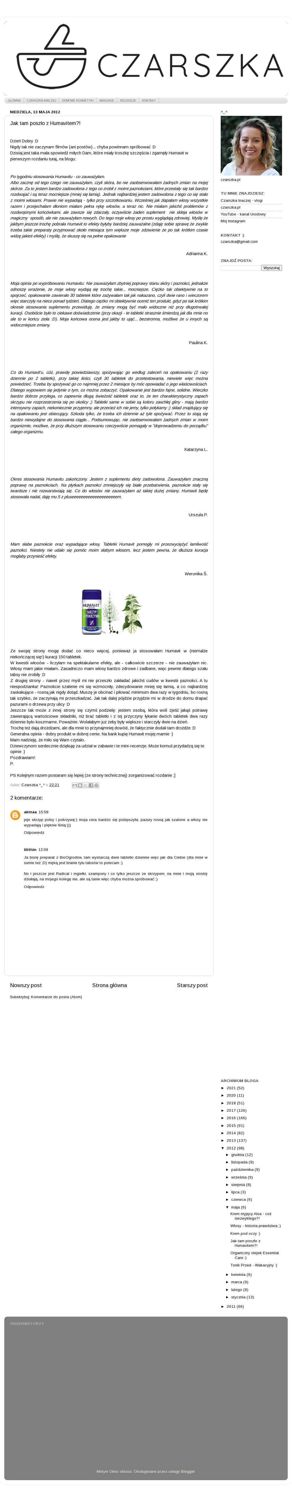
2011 (232, 1306)
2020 (232, 1095)
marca (237, 1282)
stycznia (239, 1297)
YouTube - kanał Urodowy (243, 214)
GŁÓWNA (14, 100)
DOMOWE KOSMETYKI (78, 100)
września (239, 1177)
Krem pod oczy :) (245, 1233)
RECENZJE (128, 100)
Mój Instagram (233, 221)
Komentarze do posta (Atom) (56, 997)
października (243, 1169)
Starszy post (192, 985)
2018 (232, 1103)
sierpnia (238, 1185)
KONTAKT (149, 100)
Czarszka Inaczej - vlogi (242, 200)
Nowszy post (26, 985)
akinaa (30, 812)
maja (236, 1207)
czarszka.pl (230, 207)
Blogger (187, 1471)
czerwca (239, 1199)
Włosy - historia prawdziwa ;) (255, 1226)
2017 (232, 1110)
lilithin (30, 850)
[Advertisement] (251, 307)
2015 (232, 1125)
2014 (232, 1133)
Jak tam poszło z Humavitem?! (245, 1243)
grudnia (238, 1155)
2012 (232, 1148)
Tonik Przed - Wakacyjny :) (253, 1265)
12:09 (43, 850)
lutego (237, 1290)
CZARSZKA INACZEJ (41, 100)
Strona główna (109, 985)
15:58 (43, 812)
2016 (232, 1118)
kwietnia (239, 1274)
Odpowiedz (34, 832)
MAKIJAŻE (107, 100)
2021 (232, 1088)
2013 (232, 1140)
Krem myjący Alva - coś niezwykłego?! (250, 1216)
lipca (236, 1192)
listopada (240, 1162)
